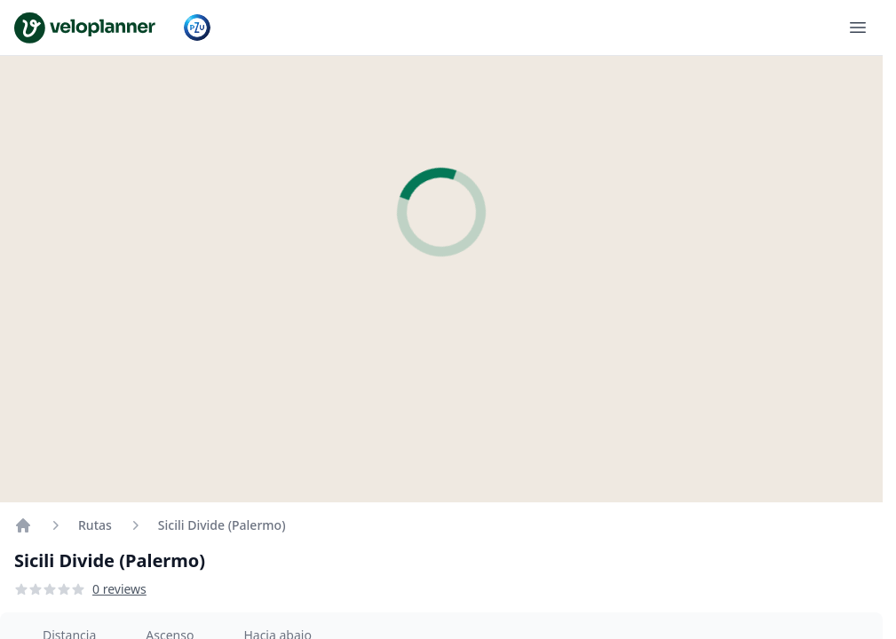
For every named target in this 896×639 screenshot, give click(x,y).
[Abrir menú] (857, 27)
